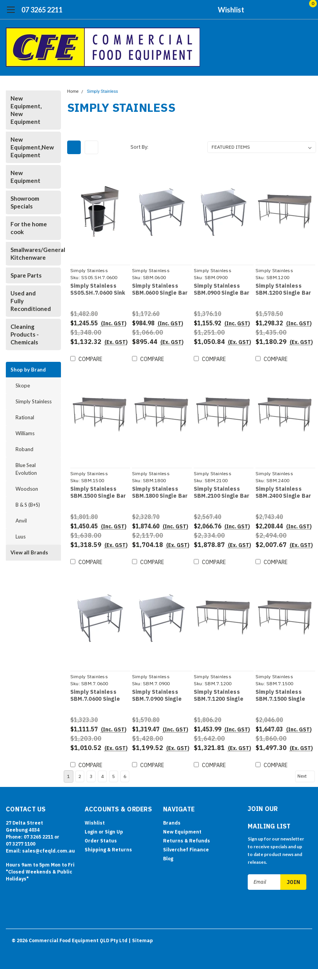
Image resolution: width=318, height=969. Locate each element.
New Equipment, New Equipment (26, 110)
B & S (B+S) (28, 505)
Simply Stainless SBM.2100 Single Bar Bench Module (222, 492)
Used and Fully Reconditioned (30, 301)
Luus (21, 536)
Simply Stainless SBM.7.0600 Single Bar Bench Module (95, 695)
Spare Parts (26, 275)
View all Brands (29, 552)
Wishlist (231, 9)
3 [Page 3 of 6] (91, 774)
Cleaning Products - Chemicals (24, 334)
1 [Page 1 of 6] (68, 774)
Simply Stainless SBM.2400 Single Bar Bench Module (283, 492)
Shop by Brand (28, 369)
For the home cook (28, 228)
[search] (266, 9)
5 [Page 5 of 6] (113, 774)
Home (73, 91)
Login (91, 830)
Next (305, 774)
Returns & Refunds (186, 839)
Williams (25, 433)
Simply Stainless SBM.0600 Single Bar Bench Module (160, 289)
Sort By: (139, 147)
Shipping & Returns (108, 848)
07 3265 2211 (42, 9)
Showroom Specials (24, 202)
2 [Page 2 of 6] (79, 774)
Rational (25, 417)
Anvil (21, 520)
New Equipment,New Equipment (31, 147)
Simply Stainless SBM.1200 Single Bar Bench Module (283, 289)
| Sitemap (141, 938)
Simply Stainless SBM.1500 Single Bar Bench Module (98, 492)
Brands (172, 821)
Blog (168, 857)
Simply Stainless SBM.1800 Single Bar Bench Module (160, 492)
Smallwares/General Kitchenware (31, 253)
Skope (23, 385)
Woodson (27, 489)
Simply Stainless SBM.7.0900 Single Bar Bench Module (157, 695)
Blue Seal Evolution (26, 469)
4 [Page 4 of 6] (102, 774)
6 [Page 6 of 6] (124, 774)
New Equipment (25, 176)
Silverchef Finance (186, 848)
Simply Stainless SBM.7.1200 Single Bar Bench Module (218, 695)
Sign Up (114, 830)
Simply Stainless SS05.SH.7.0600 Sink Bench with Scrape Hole (97, 289)
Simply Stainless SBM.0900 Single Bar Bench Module (222, 289)
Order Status (101, 839)
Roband (24, 449)
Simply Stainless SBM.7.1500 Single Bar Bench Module (280, 695)
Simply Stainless (34, 401)
